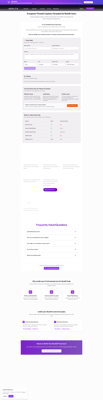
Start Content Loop (72, 105)
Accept (11, 396)
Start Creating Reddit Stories (51, 351)
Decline (5, 396)
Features (34, 7)
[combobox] (30, 64)
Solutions (26, 7)
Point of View (55, 61)
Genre (25, 61)
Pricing (49, 7)
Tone (39, 61)
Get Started (90, 7)
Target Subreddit (56, 45)
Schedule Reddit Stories (51, 268)
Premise (26, 51)
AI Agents (42, 7)
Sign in (81, 7)
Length (67, 61)
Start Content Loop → (50, 189)
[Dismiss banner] (94, 2)
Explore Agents (88, 2)
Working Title (27, 45)
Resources (56, 7)
